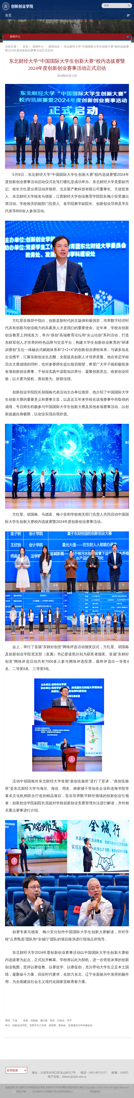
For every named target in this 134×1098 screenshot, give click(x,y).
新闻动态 (54, 46)
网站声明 (21, 1091)
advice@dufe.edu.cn (112, 1091)
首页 (25, 46)
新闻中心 (38, 46)
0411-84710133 (81, 1091)
